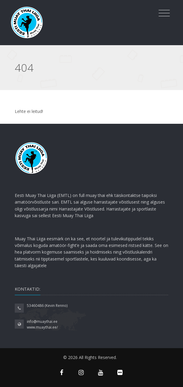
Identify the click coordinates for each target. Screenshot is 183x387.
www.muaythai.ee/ (42, 327)
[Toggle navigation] (164, 13)
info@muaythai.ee (42, 321)
